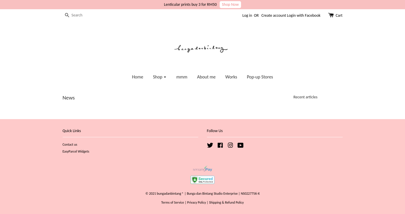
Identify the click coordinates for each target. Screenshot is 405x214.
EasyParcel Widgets (76, 151)
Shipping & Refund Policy (226, 202)
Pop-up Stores (260, 77)
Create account (273, 15)
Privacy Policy (196, 202)
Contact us (70, 144)
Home (137, 77)
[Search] (80, 15)
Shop (160, 77)
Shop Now (230, 4)
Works (231, 77)
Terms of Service (172, 202)
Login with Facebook (303, 15)
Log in (247, 15)
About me (206, 77)
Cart (339, 15)
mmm (181, 77)
